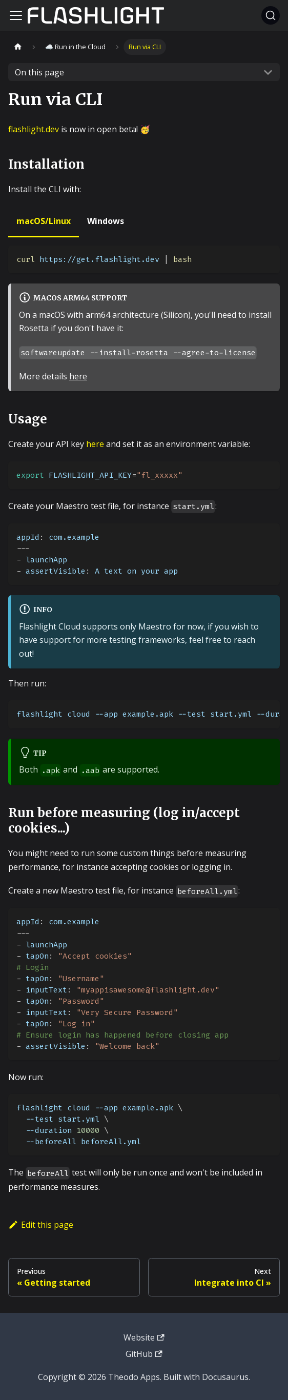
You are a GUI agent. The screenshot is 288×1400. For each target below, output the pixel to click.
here (78, 376)
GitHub (144, 1354)
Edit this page (40, 1224)
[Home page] (18, 47)
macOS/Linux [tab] (43, 221)
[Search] (270, 15)
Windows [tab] (105, 221)
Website (144, 1337)
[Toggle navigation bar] (16, 15)
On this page (39, 72)
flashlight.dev (33, 129)
